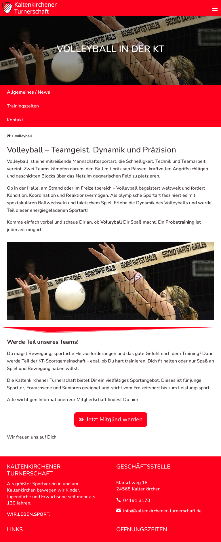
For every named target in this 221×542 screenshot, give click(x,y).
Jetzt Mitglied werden (114, 419)
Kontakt (15, 120)
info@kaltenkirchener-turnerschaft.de (162, 511)
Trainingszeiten (23, 106)
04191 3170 (136, 500)
